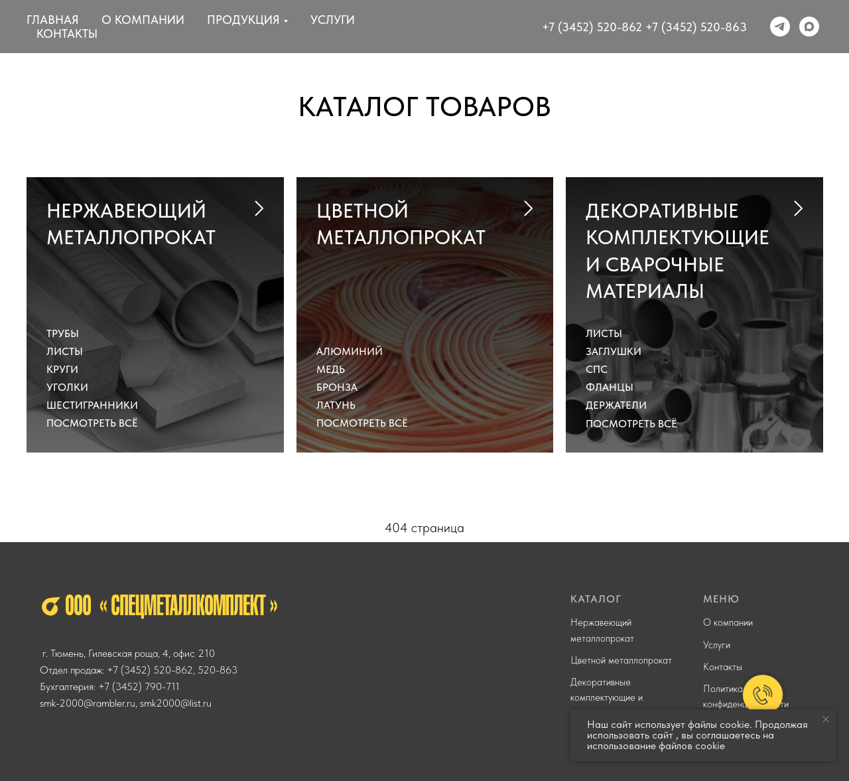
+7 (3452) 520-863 (696, 27)
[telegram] (780, 26)
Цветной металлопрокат (621, 660)
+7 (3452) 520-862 (592, 27)
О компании (142, 20)
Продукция (243, 20)
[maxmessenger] (809, 26)
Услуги (332, 20)
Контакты (67, 33)
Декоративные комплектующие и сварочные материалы (617, 697)
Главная (53, 20)
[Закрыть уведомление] (825, 719)
